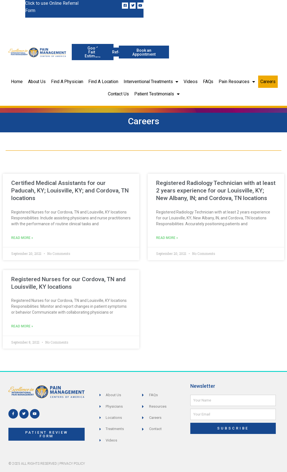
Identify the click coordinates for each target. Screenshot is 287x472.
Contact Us (118, 94)
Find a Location (103, 81)
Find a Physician (67, 81)
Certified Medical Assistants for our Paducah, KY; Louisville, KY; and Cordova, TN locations (70, 191)
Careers (268, 81)
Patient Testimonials (157, 94)
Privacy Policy (72, 464)
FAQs (208, 81)
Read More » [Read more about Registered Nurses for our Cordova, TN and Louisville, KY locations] (22, 326)
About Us (37, 81)
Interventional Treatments (151, 82)
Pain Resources (237, 82)
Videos (190, 81)
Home (17, 81)
